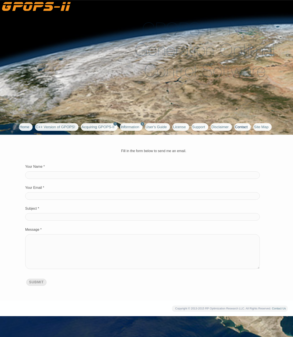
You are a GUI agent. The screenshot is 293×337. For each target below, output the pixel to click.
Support (198, 127)
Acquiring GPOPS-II (98, 127)
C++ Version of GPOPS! (55, 127)
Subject (31, 208)
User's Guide (156, 127)
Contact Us (279, 315)
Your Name (33, 166)
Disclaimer (219, 127)
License (179, 127)
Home (24, 127)
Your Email (33, 187)
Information (130, 127)
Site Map (261, 127)
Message (32, 229)
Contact (241, 127)
